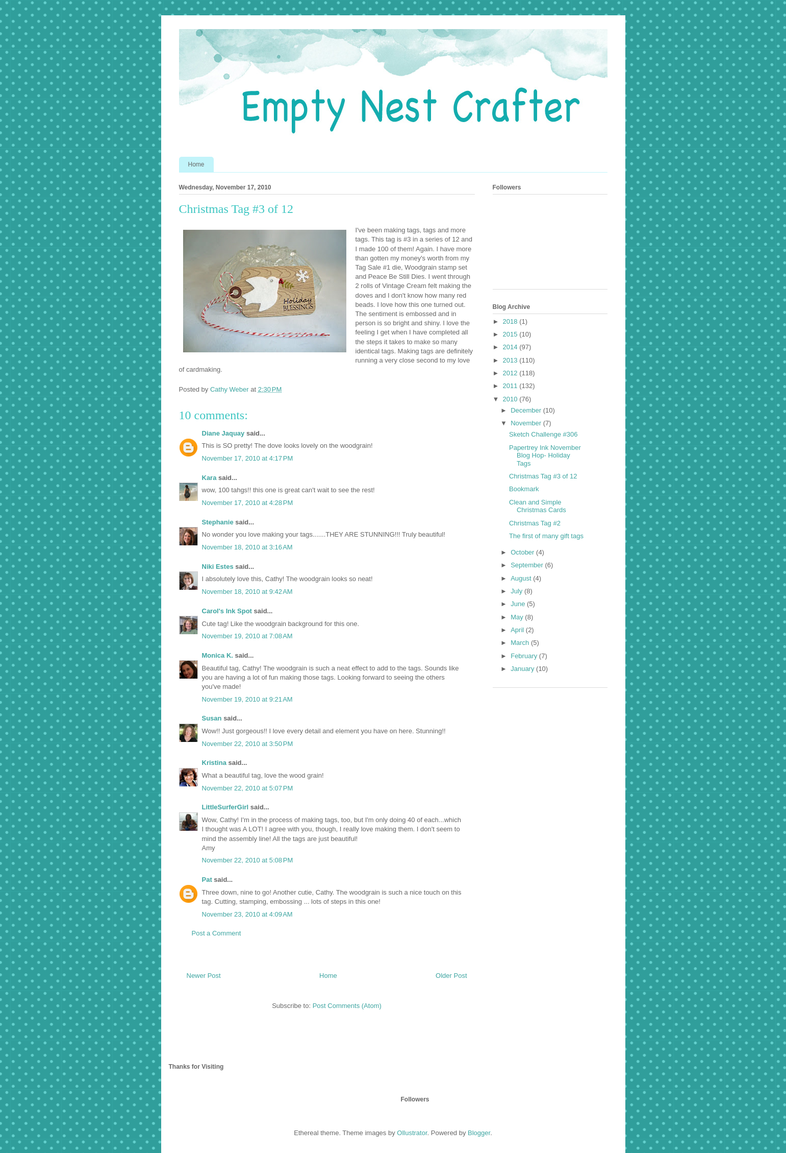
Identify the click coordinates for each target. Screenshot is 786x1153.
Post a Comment (216, 933)
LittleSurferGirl (225, 807)
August (522, 578)
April (518, 630)
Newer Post (204, 975)
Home (196, 164)
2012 (511, 373)
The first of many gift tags (546, 536)
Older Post (451, 975)
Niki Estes (218, 566)
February (525, 656)
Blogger (479, 1133)
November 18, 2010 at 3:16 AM (247, 547)
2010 (511, 399)
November (527, 423)
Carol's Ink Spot (227, 611)
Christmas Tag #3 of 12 (543, 476)
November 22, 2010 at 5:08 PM (247, 860)
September (528, 565)
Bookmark (524, 489)
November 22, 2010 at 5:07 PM (247, 788)
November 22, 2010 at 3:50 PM (247, 744)
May (518, 617)
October (523, 552)
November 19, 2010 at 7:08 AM (247, 636)
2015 (511, 334)
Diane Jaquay (223, 433)
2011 (511, 386)
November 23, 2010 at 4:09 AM (247, 914)
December (527, 410)
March (521, 642)
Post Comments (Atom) (347, 1006)
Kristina (214, 762)
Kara (209, 478)
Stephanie (218, 522)
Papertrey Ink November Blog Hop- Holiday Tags (545, 455)
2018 (511, 321)
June (519, 604)
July (517, 591)
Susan (212, 718)
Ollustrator (412, 1133)
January (523, 668)
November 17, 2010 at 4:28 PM (247, 503)
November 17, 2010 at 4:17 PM (247, 458)
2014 (511, 347)
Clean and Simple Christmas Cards (537, 506)
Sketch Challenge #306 (543, 434)
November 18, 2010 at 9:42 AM (247, 591)
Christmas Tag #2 (535, 523)
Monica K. (217, 655)
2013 (511, 360)
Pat (207, 879)
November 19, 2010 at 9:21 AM (247, 699)
